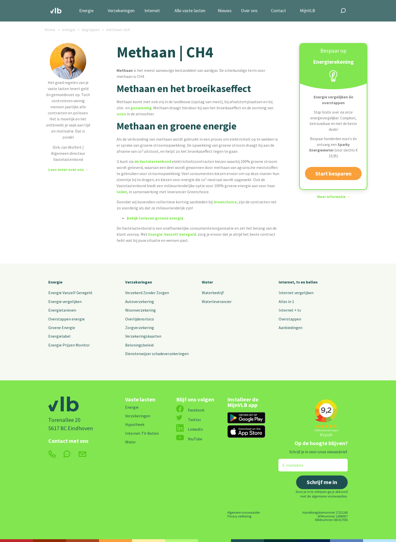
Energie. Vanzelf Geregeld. (173, 234)
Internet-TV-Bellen (142, 433)
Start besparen (333, 173)
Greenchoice (225, 201)
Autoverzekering (139, 301)
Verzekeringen (121, 10)
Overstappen (290, 318)
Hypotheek (134, 424)
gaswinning (141, 107)
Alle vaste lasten (189, 10)
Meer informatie (331, 196)
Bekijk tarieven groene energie (155, 218)
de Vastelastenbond (152, 161)
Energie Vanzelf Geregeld (70, 292)
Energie (86, 10)
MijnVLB (307, 10)
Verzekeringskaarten (143, 336)
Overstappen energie (66, 318)
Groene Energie (61, 327)
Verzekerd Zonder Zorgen (147, 292)
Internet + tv (290, 310)
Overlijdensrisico (139, 318)
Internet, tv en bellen (298, 282)
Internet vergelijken (296, 292)
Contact (278, 10)
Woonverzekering (140, 310)
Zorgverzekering (139, 327)
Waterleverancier (217, 301)
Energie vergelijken (65, 301)
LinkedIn (189, 429)
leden (122, 191)
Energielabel (59, 336)
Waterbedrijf (213, 292)
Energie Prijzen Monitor (69, 345)
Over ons (249, 10)
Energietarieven (62, 310)
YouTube (189, 438)
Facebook (190, 410)
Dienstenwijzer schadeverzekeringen (157, 353)
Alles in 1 (286, 301)
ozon (121, 113)
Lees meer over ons (66, 169)
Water (207, 282)
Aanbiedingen (290, 327)
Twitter (188, 419)
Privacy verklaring (239, 516)
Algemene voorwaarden (243, 512)
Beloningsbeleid (139, 345)
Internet (152, 10)
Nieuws (225, 10)
